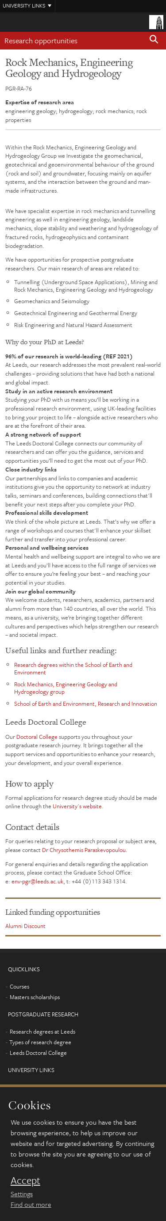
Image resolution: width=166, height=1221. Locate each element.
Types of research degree (40, 1042)
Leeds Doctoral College (38, 1052)
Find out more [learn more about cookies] (31, 1204)
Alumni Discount (25, 925)
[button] (154, 40)
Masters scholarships (35, 997)
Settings (22, 1193)
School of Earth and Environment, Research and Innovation (85, 703)
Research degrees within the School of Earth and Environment (73, 668)
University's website (77, 806)
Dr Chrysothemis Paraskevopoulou (84, 849)
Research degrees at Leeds (42, 1031)
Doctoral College (37, 736)
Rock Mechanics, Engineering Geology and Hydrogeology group (65, 688)
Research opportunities (40, 40)
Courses (19, 986)
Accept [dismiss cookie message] (25, 1180)
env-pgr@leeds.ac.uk (37, 881)
